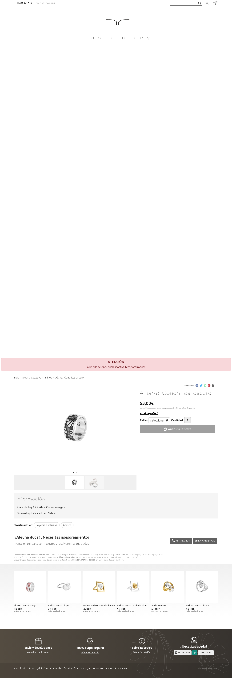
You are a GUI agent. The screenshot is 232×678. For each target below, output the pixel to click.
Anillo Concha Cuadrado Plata (132, 605)
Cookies (68, 668)
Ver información (142, 652)
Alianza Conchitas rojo (25, 605)
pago (163, 408)
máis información (90, 652)
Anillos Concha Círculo (197, 605)
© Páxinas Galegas (208, 668)
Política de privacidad (51, 668)
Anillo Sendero (159, 605)
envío (156, 408)
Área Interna (121, 668)
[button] (73, 472)
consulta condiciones (38, 652)
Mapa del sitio (20, 668)
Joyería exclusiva (113, 557)
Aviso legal (34, 668)
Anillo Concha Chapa (58, 605)
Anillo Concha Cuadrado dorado (99, 605)
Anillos (131, 557)
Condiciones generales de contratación (93, 668)
